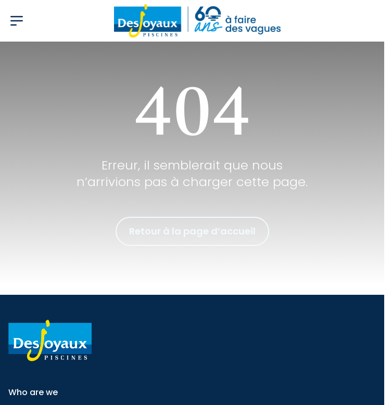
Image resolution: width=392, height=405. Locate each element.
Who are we (33, 392)
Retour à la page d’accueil (192, 231)
